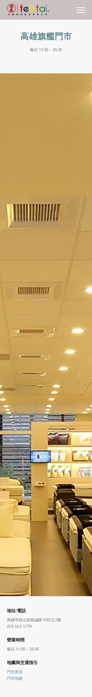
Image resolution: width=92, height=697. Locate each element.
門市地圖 (15, 678)
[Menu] (78, 9)
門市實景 (15, 672)
